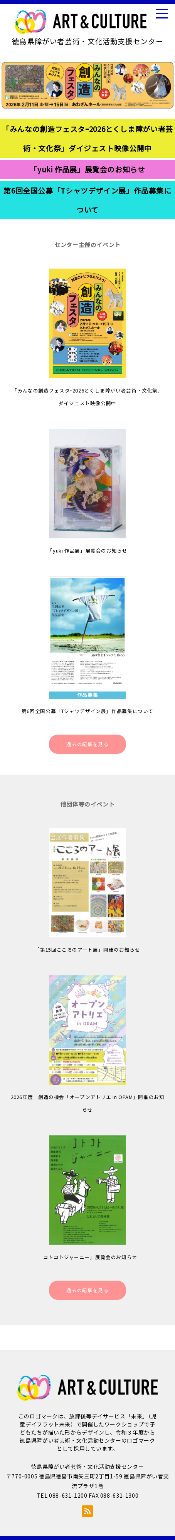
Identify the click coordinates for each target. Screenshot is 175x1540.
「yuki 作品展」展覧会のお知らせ (87, 169)
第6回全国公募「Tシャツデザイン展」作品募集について (87, 200)
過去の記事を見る (87, 744)
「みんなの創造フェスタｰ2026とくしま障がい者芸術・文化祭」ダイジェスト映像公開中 (87, 138)
